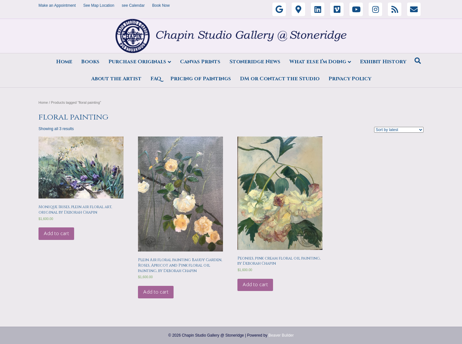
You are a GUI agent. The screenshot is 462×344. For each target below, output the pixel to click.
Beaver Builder (281, 335)
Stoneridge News (254, 61)
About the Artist (116, 78)
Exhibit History (383, 61)
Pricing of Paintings (200, 78)
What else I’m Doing (317, 61)
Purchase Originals (137, 61)
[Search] (418, 60)
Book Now (161, 5)
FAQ (155, 78)
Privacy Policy (350, 78)
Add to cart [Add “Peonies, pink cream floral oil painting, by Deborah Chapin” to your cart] (255, 284)
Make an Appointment (57, 5)
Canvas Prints (200, 61)
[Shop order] (399, 130)
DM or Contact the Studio (280, 78)
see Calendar (133, 5)
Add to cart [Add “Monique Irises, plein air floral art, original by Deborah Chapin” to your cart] (56, 233)
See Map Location (98, 5)
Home (64, 61)
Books (90, 61)
